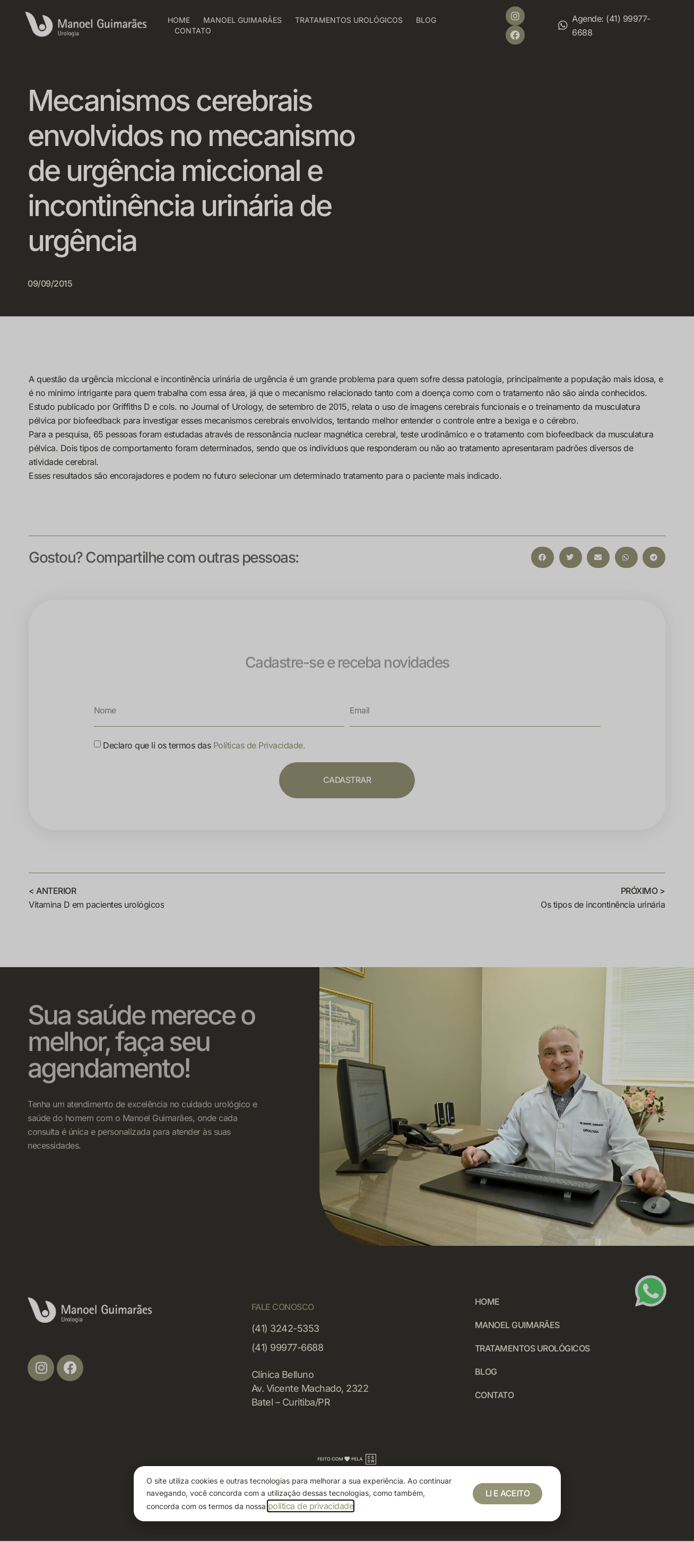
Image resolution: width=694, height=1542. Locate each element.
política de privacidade (311, 1506)
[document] (347, 771)
